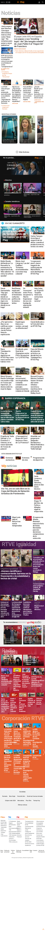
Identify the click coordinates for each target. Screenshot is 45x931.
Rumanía (4, 796)
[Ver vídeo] (13, 634)
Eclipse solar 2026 (10, 800)
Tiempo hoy (36, 800)
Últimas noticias (22, 805)
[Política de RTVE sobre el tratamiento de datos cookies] (12, 852)
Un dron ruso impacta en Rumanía (5, 107)
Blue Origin (12, 796)
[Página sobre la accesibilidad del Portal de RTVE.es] (25, 850)
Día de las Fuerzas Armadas (35, 796)
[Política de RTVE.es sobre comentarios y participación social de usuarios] (41, 851)
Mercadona (21, 800)
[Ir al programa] (22, 168)
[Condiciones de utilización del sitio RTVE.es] (1, 851)
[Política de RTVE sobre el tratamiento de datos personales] (7, 851)
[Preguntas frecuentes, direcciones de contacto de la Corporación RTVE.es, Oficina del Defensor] (35, 850)
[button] (43, 168)
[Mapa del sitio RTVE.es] (31, 851)
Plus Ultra (28, 800)
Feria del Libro (21, 796)
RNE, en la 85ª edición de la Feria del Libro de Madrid (12, 662)
